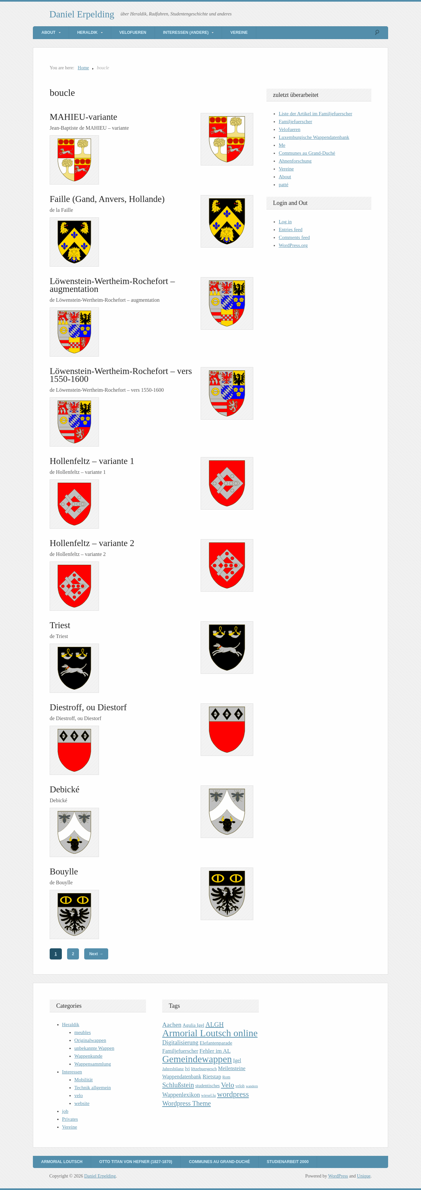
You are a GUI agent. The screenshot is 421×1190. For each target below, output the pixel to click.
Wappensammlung (92, 1064)
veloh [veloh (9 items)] (240, 1086)
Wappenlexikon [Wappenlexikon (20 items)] (181, 1094)
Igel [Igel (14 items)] (237, 1060)
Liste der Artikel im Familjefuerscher (315, 113)
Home (83, 67)
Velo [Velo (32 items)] (227, 1085)
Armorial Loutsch (62, 1161)
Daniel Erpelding (81, 14)
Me (282, 145)
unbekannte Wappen (94, 1048)
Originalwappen (90, 1040)
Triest (60, 625)
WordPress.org (293, 245)
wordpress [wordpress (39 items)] (233, 1094)
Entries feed (290, 229)
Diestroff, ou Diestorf (88, 707)
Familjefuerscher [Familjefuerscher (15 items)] (180, 1051)
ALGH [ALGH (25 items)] (215, 1024)
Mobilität (83, 1079)
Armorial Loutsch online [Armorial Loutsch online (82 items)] (210, 1033)
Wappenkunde (88, 1056)
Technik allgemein (92, 1087)
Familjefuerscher (295, 121)
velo (78, 1095)
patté (283, 184)
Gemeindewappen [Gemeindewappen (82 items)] (197, 1059)
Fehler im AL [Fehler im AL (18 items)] (215, 1050)
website (81, 1103)
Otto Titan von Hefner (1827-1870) (135, 1161)
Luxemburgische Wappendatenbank (314, 137)
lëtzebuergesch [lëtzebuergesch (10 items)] (204, 1068)
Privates (70, 1119)
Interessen (72, 1071)
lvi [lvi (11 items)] (187, 1068)
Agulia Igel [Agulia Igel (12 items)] (193, 1025)
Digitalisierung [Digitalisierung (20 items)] (180, 1042)
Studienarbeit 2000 (288, 1161)
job (65, 1111)
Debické (65, 789)
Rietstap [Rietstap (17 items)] (212, 1076)
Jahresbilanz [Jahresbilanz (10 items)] (173, 1068)
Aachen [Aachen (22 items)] (171, 1024)
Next (96, 953)
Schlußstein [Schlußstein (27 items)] (178, 1085)
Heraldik (87, 32)
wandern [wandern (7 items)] (252, 1086)
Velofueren (132, 32)
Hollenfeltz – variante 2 (92, 543)
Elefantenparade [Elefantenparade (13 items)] (216, 1043)
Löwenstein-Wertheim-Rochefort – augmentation (112, 285)
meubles (82, 1032)
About (48, 32)
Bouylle (64, 871)
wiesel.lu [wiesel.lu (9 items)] (208, 1095)
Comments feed (294, 237)
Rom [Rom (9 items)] (226, 1077)
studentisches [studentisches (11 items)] (207, 1085)
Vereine (239, 32)
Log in (285, 221)
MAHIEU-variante (83, 117)
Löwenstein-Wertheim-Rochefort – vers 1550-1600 (121, 375)
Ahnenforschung (295, 161)
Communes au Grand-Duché (307, 153)
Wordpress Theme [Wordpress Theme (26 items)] (186, 1103)
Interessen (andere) (186, 32)
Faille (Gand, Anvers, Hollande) (107, 199)
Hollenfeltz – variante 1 (92, 461)
